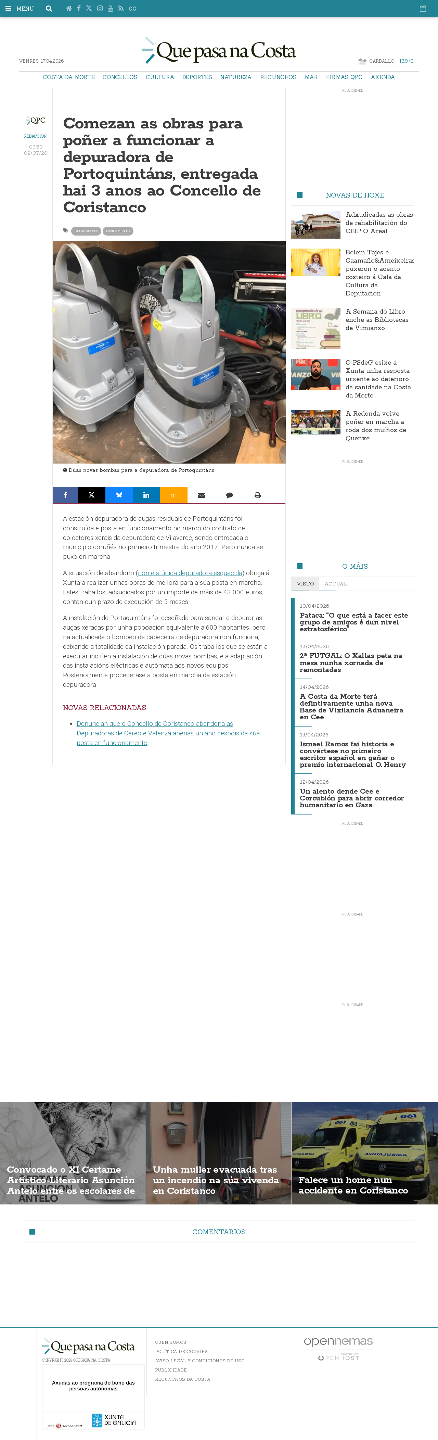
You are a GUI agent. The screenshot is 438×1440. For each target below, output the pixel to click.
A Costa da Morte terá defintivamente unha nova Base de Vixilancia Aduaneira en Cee (351, 707)
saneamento (118, 231)
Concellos (120, 77)
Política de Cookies (181, 1351)
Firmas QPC (344, 77)
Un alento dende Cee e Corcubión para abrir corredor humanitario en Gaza (352, 798)
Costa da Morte (69, 77)
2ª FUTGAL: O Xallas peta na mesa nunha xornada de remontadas (351, 663)
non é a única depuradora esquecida (190, 573)
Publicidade (171, 1370)
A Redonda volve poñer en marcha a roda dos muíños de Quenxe (376, 426)
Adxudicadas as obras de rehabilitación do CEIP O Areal (379, 223)
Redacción (35, 136)
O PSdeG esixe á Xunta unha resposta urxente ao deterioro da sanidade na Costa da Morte (378, 379)
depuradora (86, 231)
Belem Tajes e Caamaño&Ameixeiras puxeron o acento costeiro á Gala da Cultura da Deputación (380, 273)
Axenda (383, 77)
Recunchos (278, 77)
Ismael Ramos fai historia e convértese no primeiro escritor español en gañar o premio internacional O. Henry (353, 755)
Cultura (160, 77)
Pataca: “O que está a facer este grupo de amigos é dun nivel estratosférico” (354, 622)
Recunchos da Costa (182, 1379)
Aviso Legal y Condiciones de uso (200, 1360)
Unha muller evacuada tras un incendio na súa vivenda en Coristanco (216, 1180)
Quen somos (170, 1342)
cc (132, 8)
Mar (311, 77)
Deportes (197, 77)
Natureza (236, 77)
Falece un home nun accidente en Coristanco (353, 1185)
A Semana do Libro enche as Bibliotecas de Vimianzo (377, 320)
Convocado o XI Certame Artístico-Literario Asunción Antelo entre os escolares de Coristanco (71, 1186)
